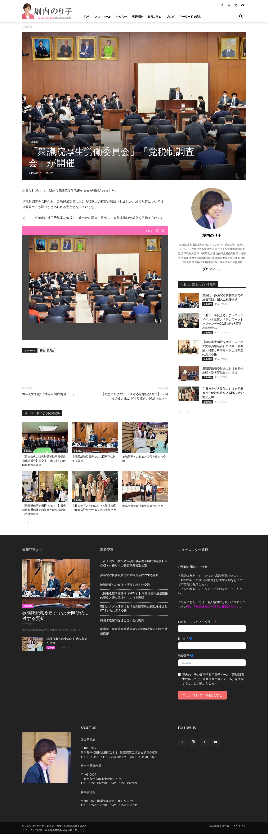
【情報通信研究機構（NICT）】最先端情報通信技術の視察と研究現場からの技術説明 (44, 510)
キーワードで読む (190, 16)
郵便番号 (184, 656)
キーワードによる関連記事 (42, 413)
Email (181, 638)
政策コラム (154, 16)
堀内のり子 (211, 235)
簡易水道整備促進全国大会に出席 (142, 505)
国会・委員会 (47, 350)
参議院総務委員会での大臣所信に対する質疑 (129, 575)
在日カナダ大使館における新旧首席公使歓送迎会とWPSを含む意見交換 (223, 393)
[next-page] (31, 522)
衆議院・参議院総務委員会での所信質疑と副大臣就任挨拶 (134, 631)
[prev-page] (24, 522)
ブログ (170, 16)
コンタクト (239, 826)
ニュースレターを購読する (202, 695)
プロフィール (102, 16)
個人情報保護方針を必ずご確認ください (213, 606)
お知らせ (121, 16)
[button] (241, 17)
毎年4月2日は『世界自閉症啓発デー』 (49, 394)
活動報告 (137, 16)
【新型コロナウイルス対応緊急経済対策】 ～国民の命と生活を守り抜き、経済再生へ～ (134, 396)
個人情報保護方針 (219, 826)
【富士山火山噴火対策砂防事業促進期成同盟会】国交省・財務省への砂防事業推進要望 (44, 461)
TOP (86, 16)
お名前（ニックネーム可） (195, 622)
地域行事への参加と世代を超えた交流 (125, 584)
